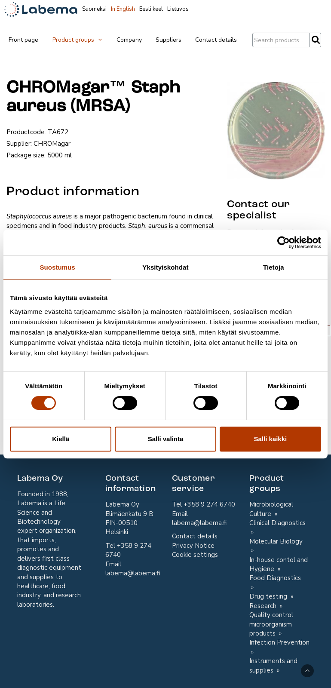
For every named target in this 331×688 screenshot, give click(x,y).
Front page (23, 40)
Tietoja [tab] (273, 267)
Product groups (77, 40)
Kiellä (60, 438)
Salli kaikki (270, 438)
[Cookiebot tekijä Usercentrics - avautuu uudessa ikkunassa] (283, 242)
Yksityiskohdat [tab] (165, 267)
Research (263, 606)
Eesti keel (151, 9)
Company (129, 40)
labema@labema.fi (132, 573)
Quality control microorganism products (271, 624)
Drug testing (269, 596)
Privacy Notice (193, 545)
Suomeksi (94, 9)
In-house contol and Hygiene (278, 564)
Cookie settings (195, 554)
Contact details (216, 40)
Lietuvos (178, 9)
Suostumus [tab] (57, 267)
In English (123, 9)
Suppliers (168, 40)
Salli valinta (166, 438)
